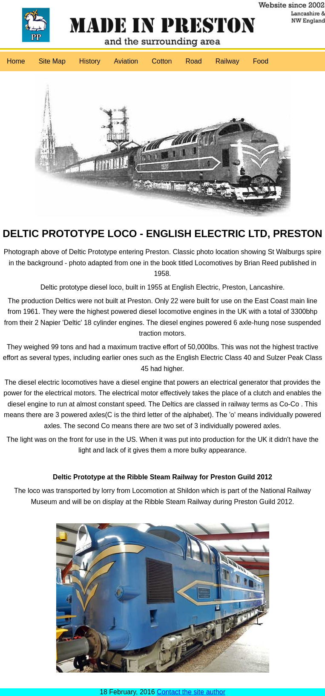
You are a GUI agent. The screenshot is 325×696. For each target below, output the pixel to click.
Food (260, 61)
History (90, 61)
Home (16, 61)
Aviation (126, 61)
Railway (227, 61)
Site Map (52, 61)
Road (193, 61)
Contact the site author (191, 692)
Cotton (162, 61)
